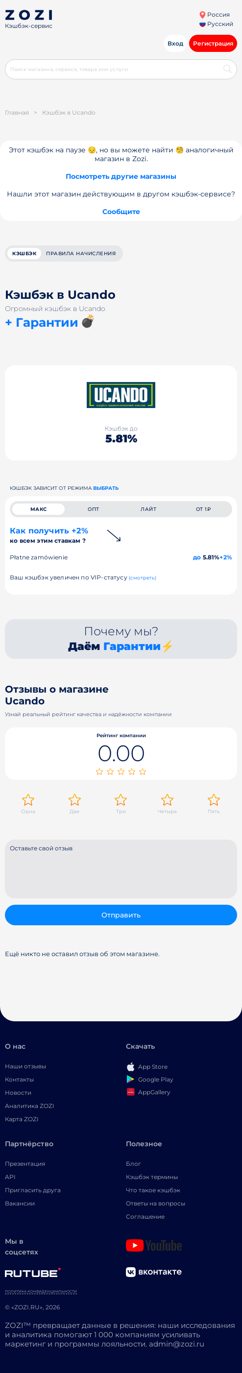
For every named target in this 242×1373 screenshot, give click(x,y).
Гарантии (132, 646)
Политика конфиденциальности (41, 1291)
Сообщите (121, 211)
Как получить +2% (49, 535)
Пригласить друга (33, 1190)
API (10, 1176)
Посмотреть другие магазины (121, 176)
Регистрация (213, 43)
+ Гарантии (41, 322)
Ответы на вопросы (155, 1203)
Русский (216, 24)
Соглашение (145, 1216)
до (197, 557)
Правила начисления (81, 253)
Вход (175, 43)
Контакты (19, 1079)
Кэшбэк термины (152, 1176)
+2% (225, 557)
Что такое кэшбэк (153, 1190)
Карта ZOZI (22, 1119)
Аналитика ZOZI (29, 1105)
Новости (18, 1092)
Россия (214, 14)
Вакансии (20, 1203)
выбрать (106, 488)
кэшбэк (24, 253)
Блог (133, 1163)
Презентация (25, 1163)
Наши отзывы (25, 1066)
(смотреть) (143, 578)
